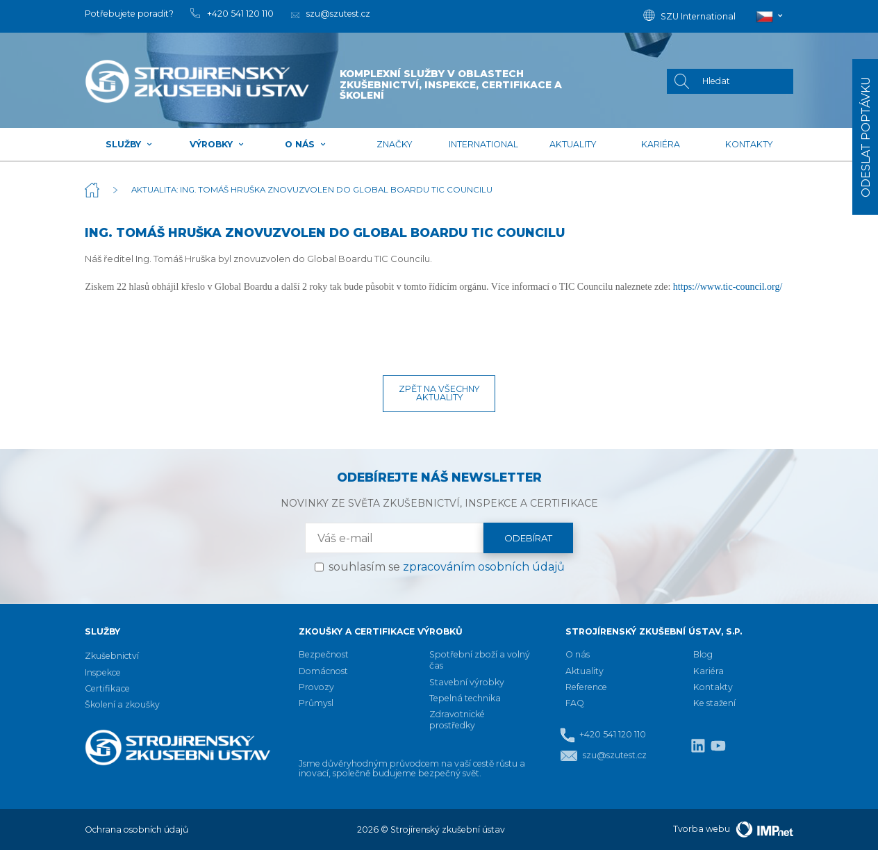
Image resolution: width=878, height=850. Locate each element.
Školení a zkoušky (122, 704)
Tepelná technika (465, 698)
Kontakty (748, 144)
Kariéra (660, 144)
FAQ (574, 703)
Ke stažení (714, 703)
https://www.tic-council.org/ (727, 286)
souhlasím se (447, 566)
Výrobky (217, 144)
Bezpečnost (324, 654)
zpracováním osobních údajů (484, 566)
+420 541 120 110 (603, 735)
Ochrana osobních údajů (136, 829)
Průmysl (316, 703)
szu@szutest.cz (603, 756)
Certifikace (107, 688)
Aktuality (572, 144)
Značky (394, 144)
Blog (703, 654)
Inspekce (103, 672)
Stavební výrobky (466, 682)
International (483, 144)
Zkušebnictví (112, 656)
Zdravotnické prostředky (457, 719)
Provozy (316, 687)
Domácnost (323, 671)
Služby (129, 144)
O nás (305, 144)
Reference (586, 687)
